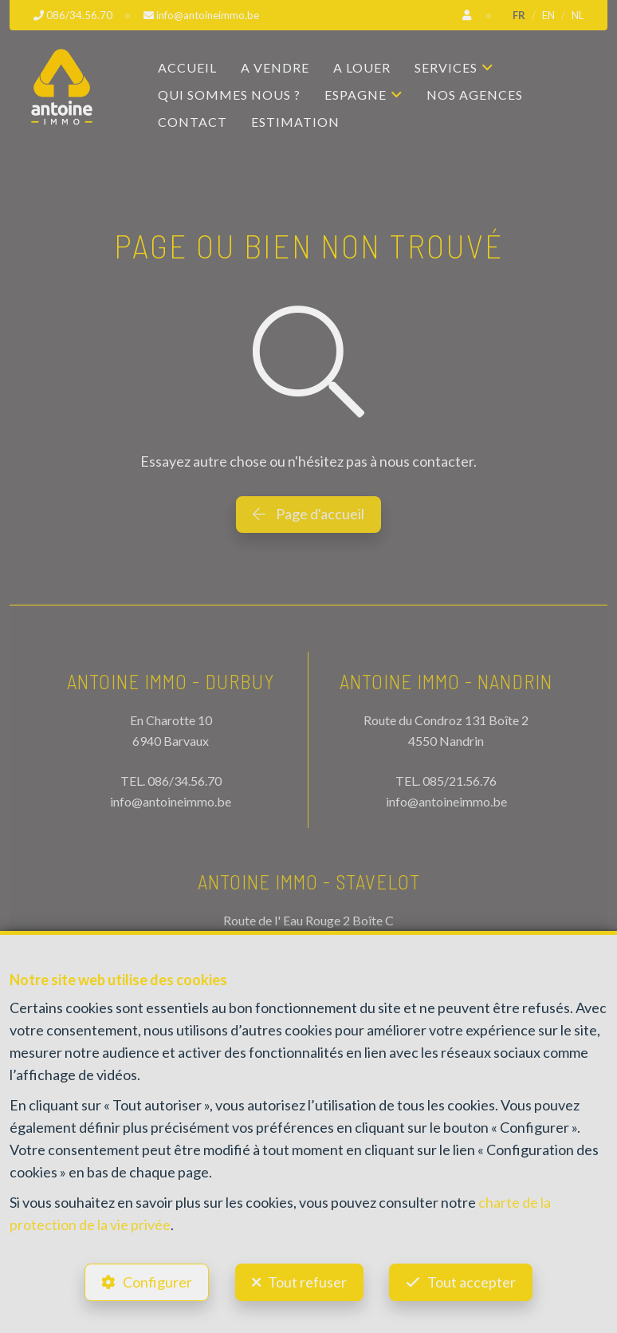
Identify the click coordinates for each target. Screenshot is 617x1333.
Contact (192, 121)
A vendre (275, 67)
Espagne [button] (355, 94)
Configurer (157, 1282)
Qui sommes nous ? (229, 94)
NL (578, 15)
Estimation (295, 121)
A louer (362, 67)
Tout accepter (472, 1282)
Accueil (187, 67)
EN (548, 15)
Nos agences (474, 94)
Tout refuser (307, 1282)
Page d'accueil (308, 514)
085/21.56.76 (459, 780)
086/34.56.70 (184, 780)
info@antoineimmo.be (170, 801)
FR (519, 15)
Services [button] (446, 67)
